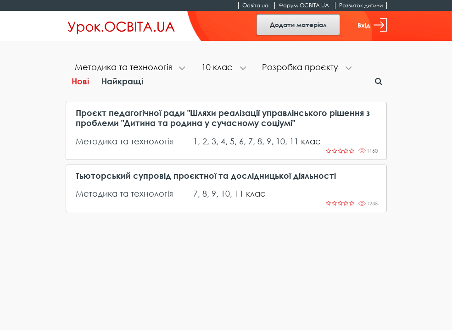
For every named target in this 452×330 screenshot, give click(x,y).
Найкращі (122, 81)
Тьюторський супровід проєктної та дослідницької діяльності (206, 176)
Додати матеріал (298, 24)
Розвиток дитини (361, 5)
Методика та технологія (124, 141)
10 (280, 141)
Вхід (372, 25)
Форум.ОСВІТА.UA (304, 5)
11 (294, 141)
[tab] (129, 68)
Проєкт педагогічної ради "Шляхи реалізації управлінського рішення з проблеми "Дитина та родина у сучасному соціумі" (223, 118)
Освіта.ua (255, 5)
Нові (80, 81)
